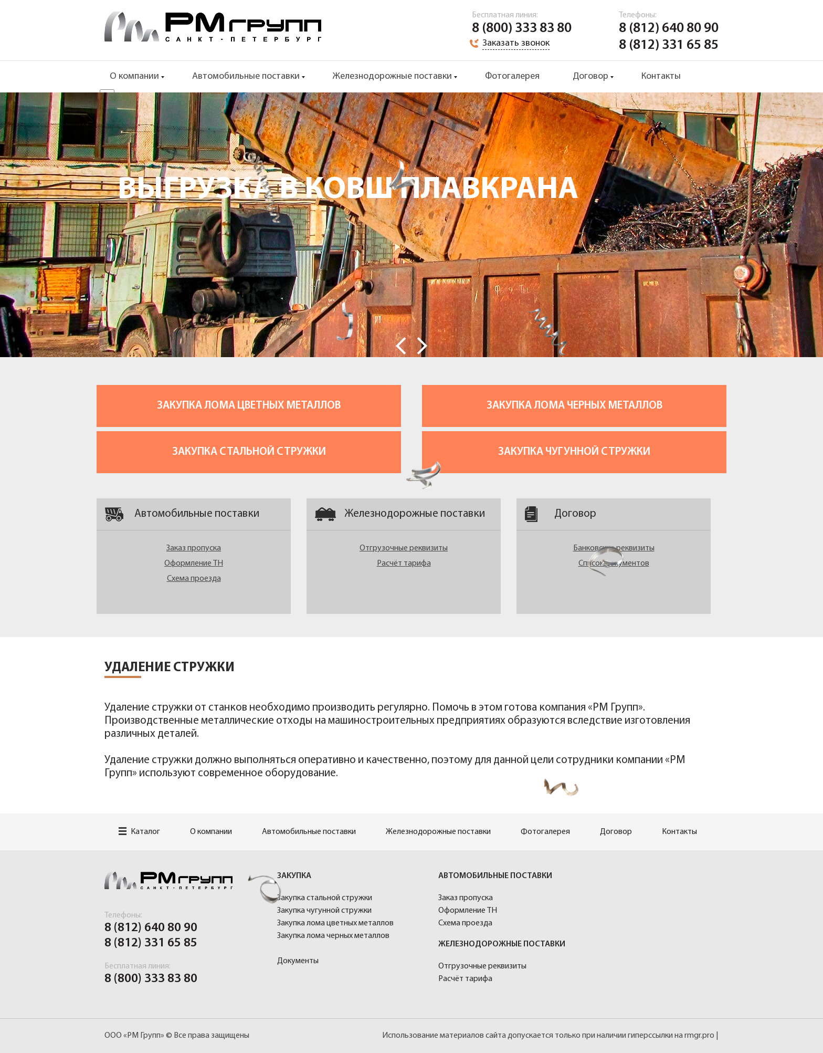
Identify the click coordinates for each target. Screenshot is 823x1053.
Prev (401, 346)
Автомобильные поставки (246, 76)
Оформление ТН (193, 563)
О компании (134, 76)
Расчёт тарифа (404, 563)
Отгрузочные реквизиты (404, 548)
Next (422, 346)
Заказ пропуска (193, 548)
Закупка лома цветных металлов (249, 405)
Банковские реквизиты (614, 548)
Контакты (661, 76)
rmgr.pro (699, 1035)
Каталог (139, 832)
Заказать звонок (516, 43)
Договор (590, 76)
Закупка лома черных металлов (574, 405)
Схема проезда (194, 579)
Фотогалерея (512, 76)
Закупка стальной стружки (249, 451)
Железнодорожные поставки (392, 76)
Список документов (613, 563)
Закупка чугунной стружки (574, 451)
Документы (298, 961)
